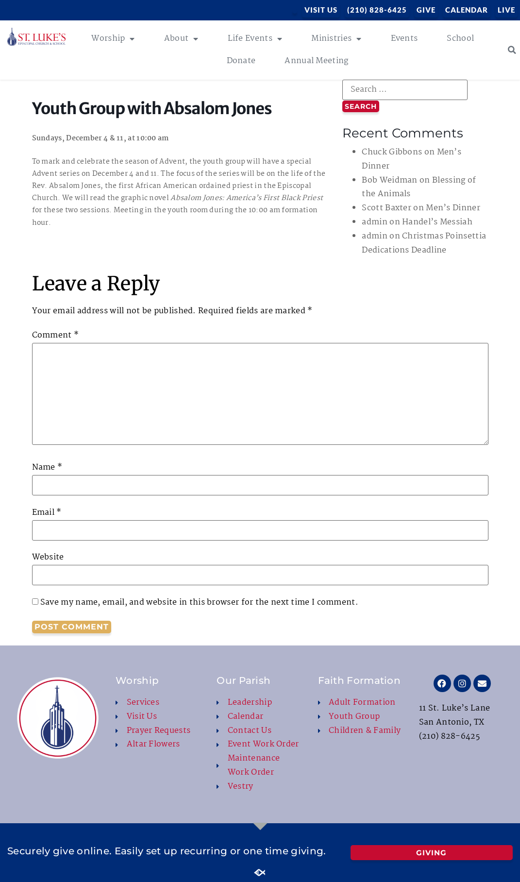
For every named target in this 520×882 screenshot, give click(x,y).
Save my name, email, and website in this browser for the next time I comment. (199, 603)
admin (374, 222)
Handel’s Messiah (437, 222)
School (460, 38)
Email (47, 513)
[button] (512, 50)
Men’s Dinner (453, 208)
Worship (112, 39)
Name (47, 468)
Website (48, 557)
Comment (55, 335)
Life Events (255, 39)
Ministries (336, 39)
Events (404, 38)
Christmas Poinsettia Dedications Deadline (424, 243)
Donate (241, 61)
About (181, 39)
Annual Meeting (316, 61)
